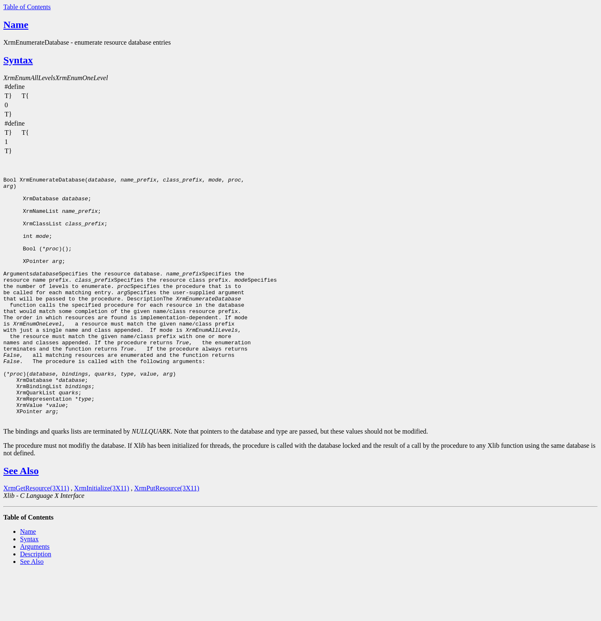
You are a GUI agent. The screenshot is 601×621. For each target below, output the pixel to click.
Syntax (18, 60)
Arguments (35, 595)
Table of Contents (27, 6)
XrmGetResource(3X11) (36, 536)
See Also (21, 519)
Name (15, 24)
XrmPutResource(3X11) (166, 536)
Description (35, 602)
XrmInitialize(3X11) (101, 536)
